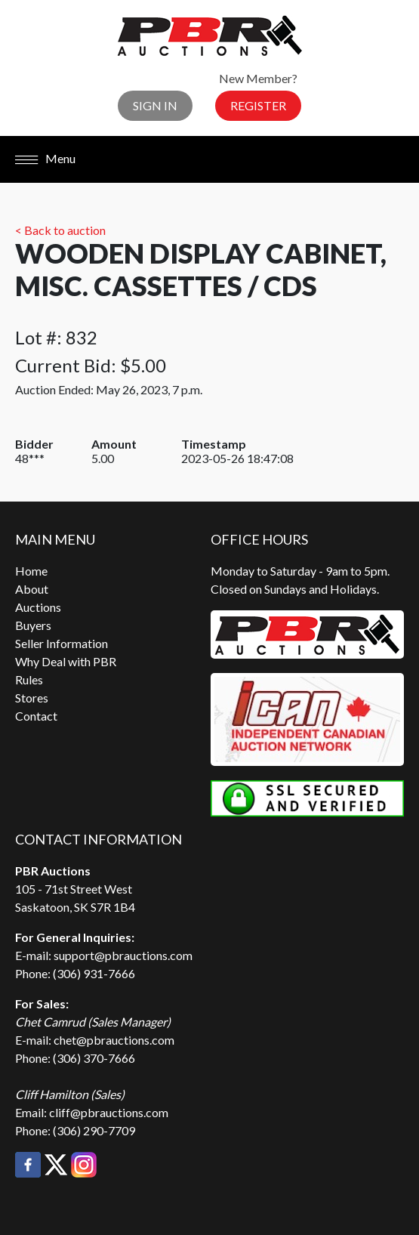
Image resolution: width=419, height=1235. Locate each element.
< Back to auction (60, 230)
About (31, 589)
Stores (31, 697)
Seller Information (61, 643)
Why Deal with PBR (65, 661)
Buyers (33, 625)
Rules (29, 679)
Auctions (38, 607)
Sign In (155, 105)
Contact (36, 716)
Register (258, 105)
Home (31, 570)
